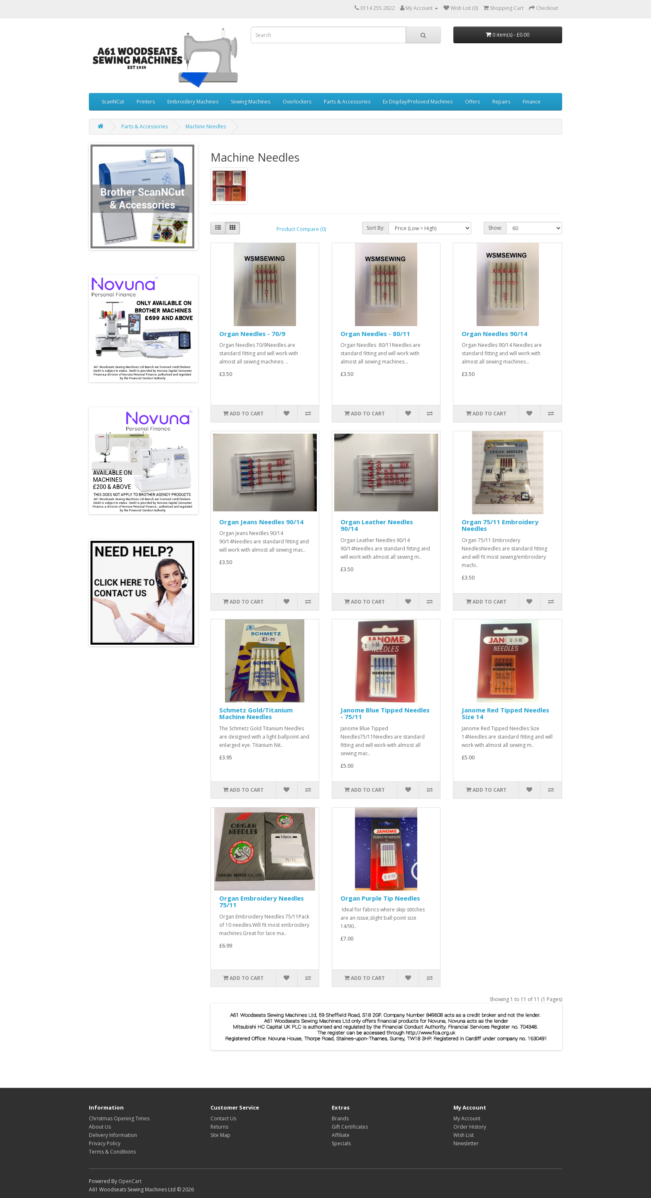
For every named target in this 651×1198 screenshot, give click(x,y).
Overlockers (297, 101)
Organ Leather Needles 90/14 (376, 525)
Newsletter (466, 1143)
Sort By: (375, 227)
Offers (472, 101)
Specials (341, 1143)
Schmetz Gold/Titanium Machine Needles (256, 713)
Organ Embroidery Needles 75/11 (261, 901)
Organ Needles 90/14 (494, 333)
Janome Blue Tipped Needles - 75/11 (385, 713)
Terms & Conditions (112, 1151)
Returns (219, 1126)
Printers (146, 101)
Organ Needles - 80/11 (375, 333)
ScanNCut (113, 101)
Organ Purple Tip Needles (380, 898)
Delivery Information (113, 1135)
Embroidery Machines (192, 101)
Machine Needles (206, 126)
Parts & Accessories (347, 101)
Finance (532, 101)
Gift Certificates (350, 1126)
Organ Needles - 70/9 (252, 333)
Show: (495, 227)
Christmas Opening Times (119, 1118)
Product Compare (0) (301, 229)
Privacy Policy (104, 1143)
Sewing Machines (250, 101)
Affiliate (341, 1135)
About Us (100, 1126)
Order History (469, 1126)
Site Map (220, 1135)
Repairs (501, 101)
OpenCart (130, 1181)
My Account (466, 1118)
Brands (340, 1118)
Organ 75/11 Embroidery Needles (500, 525)
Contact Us (223, 1118)
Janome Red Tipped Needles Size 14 (505, 713)
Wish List (463, 1135)
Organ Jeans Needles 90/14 (261, 522)
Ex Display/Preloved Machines (418, 101)
